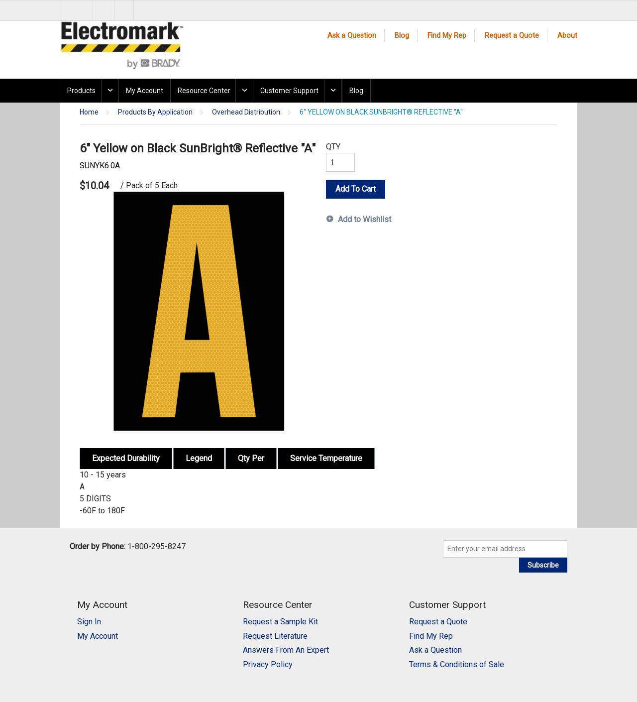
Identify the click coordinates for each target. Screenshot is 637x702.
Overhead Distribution (246, 112)
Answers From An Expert (286, 650)
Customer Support (289, 91)
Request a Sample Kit (280, 621)
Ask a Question (351, 35)
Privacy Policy (268, 664)
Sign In (89, 621)
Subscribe (543, 565)
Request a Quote (512, 35)
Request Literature (275, 636)
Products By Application (155, 112)
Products (81, 91)
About (567, 35)
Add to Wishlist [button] (364, 219)
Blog (402, 35)
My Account (144, 91)
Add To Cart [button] (355, 189)
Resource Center (204, 91)
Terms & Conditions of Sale (456, 664)
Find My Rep (446, 35)
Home (89, 112)
